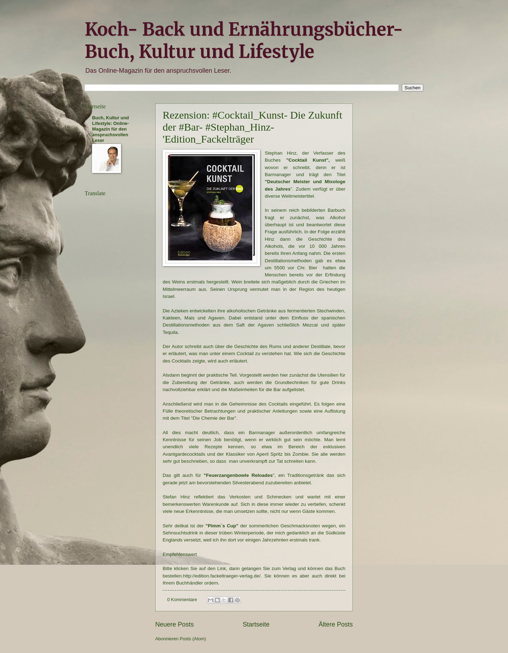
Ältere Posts (336, 624)
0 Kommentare (182, 599)
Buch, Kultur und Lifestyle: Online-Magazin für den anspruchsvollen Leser (110, 129)
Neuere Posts (174, 624)
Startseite (256, 624)
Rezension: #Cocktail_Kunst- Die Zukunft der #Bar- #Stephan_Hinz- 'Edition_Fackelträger (252, 127)
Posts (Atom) (193, 638)
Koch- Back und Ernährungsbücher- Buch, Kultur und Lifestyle (244, 40)
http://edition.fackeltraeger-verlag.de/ (221, 576)
